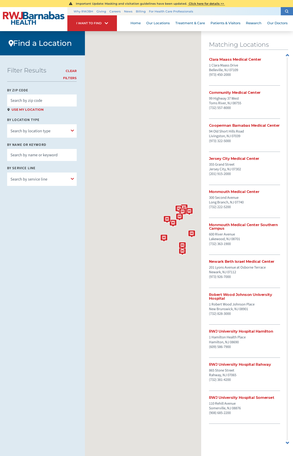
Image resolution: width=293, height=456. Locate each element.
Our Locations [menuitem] (158, 23)
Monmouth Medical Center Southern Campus (243, 226)
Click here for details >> (206, 3)
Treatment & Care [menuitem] (190, 23)
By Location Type (23, 120)
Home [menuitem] (135, 23)
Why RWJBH (83, 11)
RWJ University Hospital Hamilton (241, 331)
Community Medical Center (235, 92)
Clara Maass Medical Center (235, 59)
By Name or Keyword (26, 145)
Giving (101, 11)
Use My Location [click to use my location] (28, 110)
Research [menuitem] (253, 23)
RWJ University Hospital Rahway (240, 364)
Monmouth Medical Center (234, 192)
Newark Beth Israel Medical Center (241, 261)
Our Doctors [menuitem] (277, 23)
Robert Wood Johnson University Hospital (240, 296)
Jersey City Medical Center (234, 159)
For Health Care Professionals (171, 11)
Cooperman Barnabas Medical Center (244, 125)
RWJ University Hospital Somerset (241, 398)
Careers (115, 11)
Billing (141, 11)
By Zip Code (17, 90)
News (128, 11)
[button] (287, 11)
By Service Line (21, 168)
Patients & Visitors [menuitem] (225, 23)
